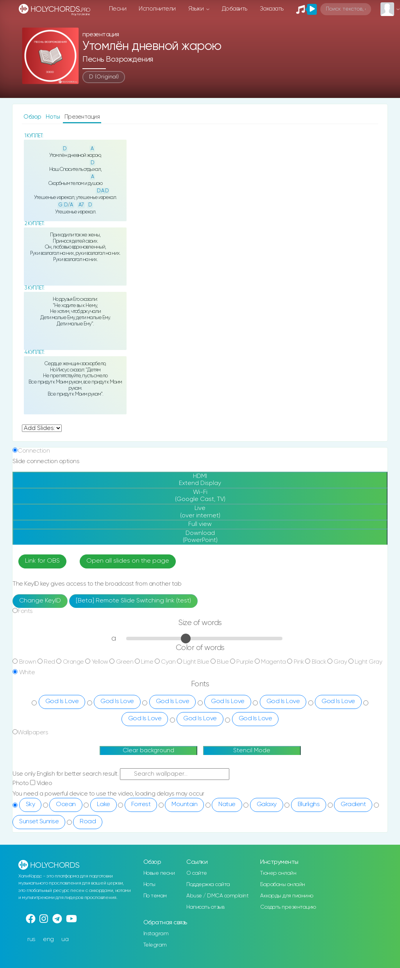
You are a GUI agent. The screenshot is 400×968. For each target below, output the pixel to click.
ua (64, 939)
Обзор (33, 117)
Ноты (53, 117)
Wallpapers (33, 732)
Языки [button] (196, 9)
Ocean (66, 804)
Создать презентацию (288, 907)
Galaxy (267, 804)
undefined (42, 428)
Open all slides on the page (127, 561)
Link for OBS (42, 561)
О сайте (196, 873)
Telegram (155, 945)
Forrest (141, 804)
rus (31, 939)
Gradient (353, 804)
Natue (227, 804)
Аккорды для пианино (286, 896)
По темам (155, 896)
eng (48, 939)
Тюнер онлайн (278, 873)
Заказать (272, 9)
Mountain (184, 804)
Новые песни (159, 873)
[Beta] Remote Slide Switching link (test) (133, 601)
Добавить (234, 9)
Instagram (156, 933)
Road (88, 822)
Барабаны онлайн (282, 884)
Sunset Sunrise (39, 822)
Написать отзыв (205, 907)
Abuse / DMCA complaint (217, 896)
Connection (34, 451)
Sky (30, 804)
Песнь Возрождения (117, 59)
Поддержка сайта (208, 884)
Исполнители (157, 9)
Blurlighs (309, 804)
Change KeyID (40, 601)
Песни (118, 9)
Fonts (25, 611)
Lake (103, 804)
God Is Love (62, 701)
